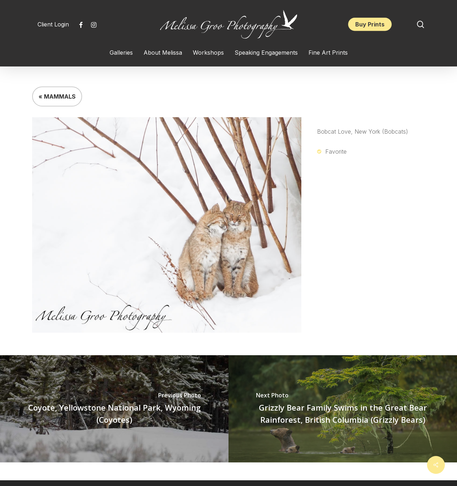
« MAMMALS (57, 96)
